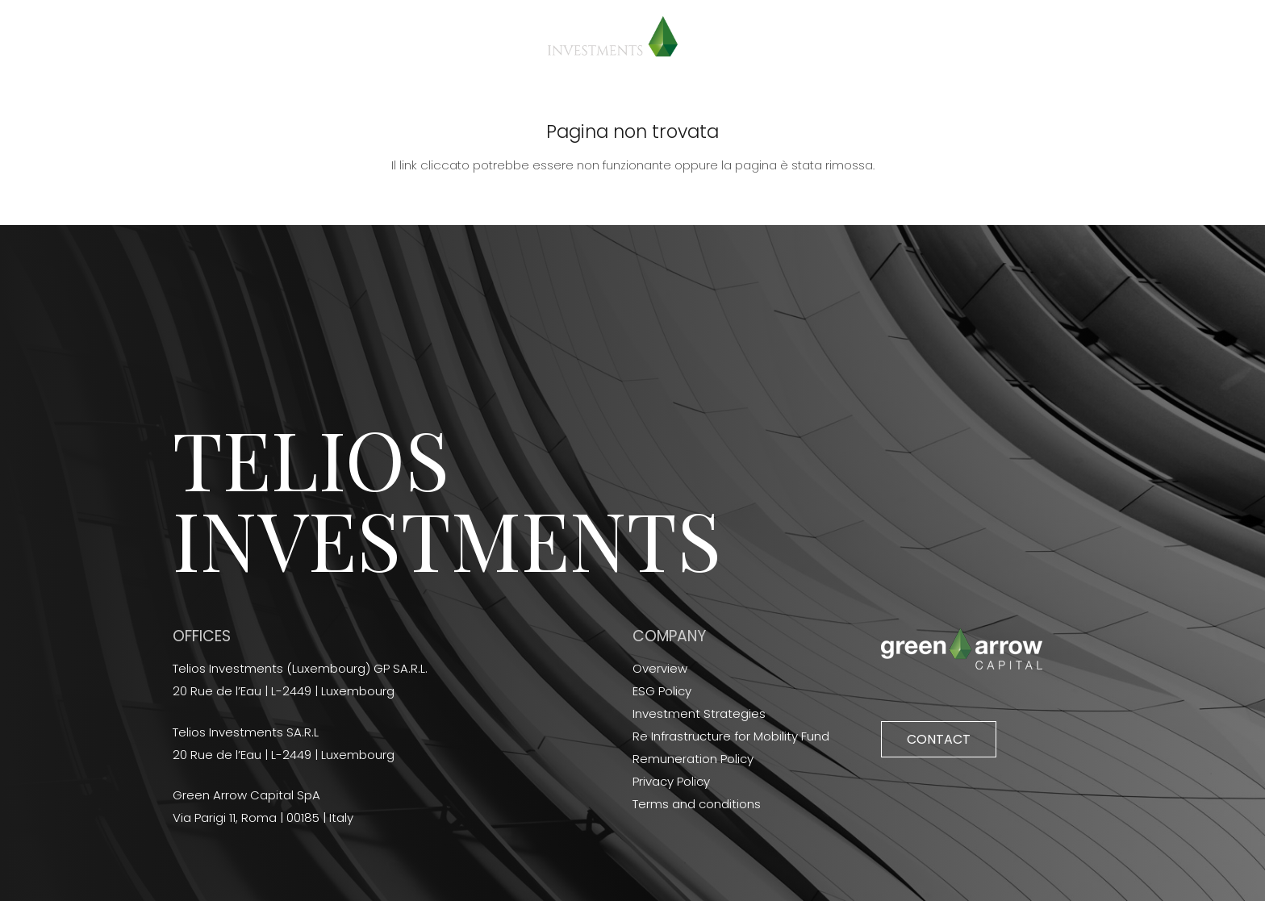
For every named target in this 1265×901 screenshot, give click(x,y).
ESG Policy (661, 690)
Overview (659, 668)
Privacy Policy (671, 781)
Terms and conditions (696, 803)
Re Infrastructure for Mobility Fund (730, 736)
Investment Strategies (699, 713)
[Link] (613, 36)
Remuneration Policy (693, 758)
